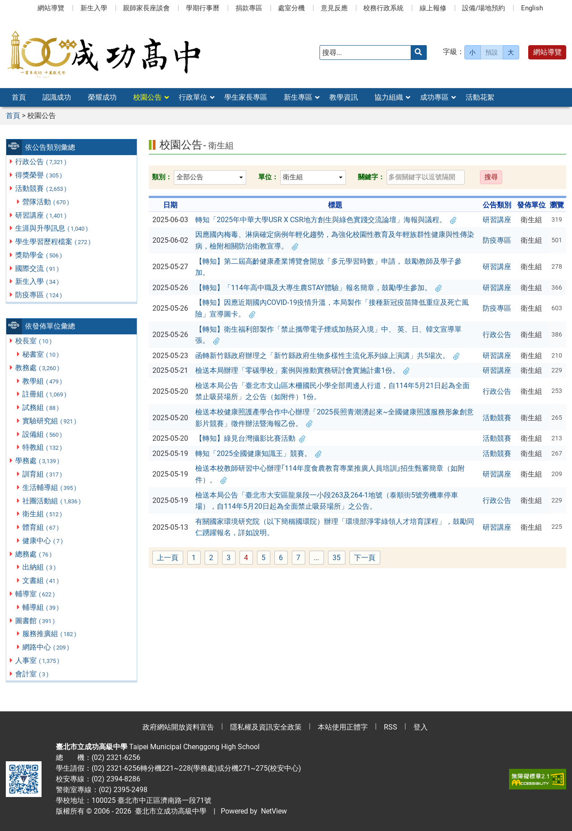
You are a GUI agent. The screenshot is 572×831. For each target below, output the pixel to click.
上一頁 (167, 557)
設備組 (42, 434)
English (532, 8)
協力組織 (388, 97)
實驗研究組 (49, 421)
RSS (390, 727)
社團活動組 (52, 501)
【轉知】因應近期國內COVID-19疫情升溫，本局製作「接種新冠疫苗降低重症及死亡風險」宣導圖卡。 (332, 308)
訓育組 (42, 474)
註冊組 (44, 394)
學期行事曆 (202, 8)
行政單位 (193, 97)
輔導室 (35, 594)
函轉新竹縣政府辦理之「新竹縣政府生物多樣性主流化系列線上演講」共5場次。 (327, 355)
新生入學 (93, 8)
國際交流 (37, 268)
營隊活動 (46, 202)
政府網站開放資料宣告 (178, 727)
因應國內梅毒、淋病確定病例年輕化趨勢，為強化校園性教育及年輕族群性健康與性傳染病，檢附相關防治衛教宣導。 (334, 240)
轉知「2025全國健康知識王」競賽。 (258, 453)
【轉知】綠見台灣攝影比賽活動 (250, 438)
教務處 (37, 367)
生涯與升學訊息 (52, 228)
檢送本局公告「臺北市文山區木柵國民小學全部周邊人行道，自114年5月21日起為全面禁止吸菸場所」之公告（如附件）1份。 (332, 391)
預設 (491, 52)
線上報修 (433, 8)
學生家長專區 (245, 97)
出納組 (39, 567)
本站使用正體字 (343, 727)
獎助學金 (39, 255)
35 (338, 558)
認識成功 (56, 97)
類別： (162, 177)
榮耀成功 (102, 97)
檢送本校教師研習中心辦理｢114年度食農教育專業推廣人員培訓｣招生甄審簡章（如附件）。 (330, 474)
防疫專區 (39, 295)
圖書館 (35, 620)
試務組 (41, 407)
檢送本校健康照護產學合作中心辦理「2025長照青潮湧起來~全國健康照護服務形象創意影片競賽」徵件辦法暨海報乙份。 (334, 418)
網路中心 (46, 647)
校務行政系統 (383, 8)
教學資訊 (343, 97)
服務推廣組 (49, 633)
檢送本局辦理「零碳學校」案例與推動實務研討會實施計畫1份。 (302, 370)
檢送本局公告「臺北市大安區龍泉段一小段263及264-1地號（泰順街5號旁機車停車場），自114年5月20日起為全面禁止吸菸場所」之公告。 (326, 501)
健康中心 (43, 540)
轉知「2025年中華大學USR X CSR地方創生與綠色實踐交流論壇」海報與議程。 (325, 219)
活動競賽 (41, 188)
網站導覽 (51, 8)
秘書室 (41, 354)
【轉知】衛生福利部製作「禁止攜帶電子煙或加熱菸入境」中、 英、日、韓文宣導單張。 (328, 335)
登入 (420, 727)
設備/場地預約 (483, 8)
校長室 (34, 341)
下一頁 (364, 557)
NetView (274, 811)
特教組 (42, 447)
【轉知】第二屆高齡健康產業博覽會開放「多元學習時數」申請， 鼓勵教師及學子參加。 (328, 267)
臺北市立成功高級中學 (168, 811)
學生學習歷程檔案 (53, 241)
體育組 (41, 527)
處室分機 (291, 8)
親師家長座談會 (146, 8)
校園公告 (147, 97)
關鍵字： (371, 177)
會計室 (32, 674)
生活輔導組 (49, 487)
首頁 (19, 97)
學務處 (37, 460)
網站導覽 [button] (547, 52)
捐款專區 (249, 8)
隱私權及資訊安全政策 (266, 727)
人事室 (37, 660)
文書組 (41, 580)
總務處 (34, 554)
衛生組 (42, 514)
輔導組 (41, 607)
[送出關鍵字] (419, 52)
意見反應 (334, 8)
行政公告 (41, 161)
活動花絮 (480, 97)
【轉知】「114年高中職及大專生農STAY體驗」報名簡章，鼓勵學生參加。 (318, 287)
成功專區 (434, 97)
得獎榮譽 (39, 175)
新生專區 (298, 97)
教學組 (42, 381)
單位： (268, 177)
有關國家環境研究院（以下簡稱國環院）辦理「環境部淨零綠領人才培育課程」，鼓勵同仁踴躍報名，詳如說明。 (334, 527)
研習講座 (41, 215)
